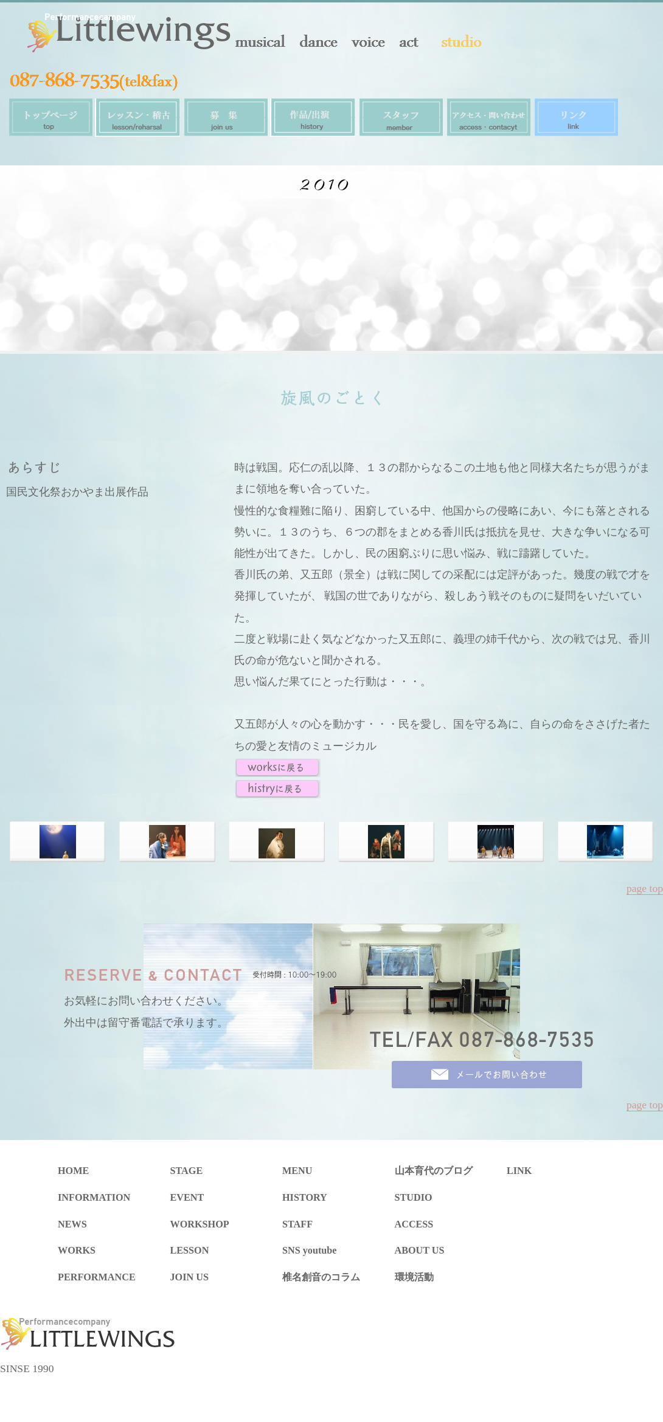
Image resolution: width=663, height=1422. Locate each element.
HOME (73, 1170)
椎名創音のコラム (321, 1277)
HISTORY (304, 1197)
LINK (519, 1170)
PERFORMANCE (97, 1277)
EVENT (187, 1197)
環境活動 (414, 1277)
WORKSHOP (199, 1224)
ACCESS (414, 1224)
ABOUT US (420, 1250)
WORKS (76, 1250)
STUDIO (413, 1197)
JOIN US (189, 1277)
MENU (297, 1170)
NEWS (72, 1224)
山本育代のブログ (434, 1170)
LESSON (189, 1250)
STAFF (297, 1224)
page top (645, 888)
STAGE (186, 1170)
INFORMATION (94, 1197)
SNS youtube (309, 1250)
